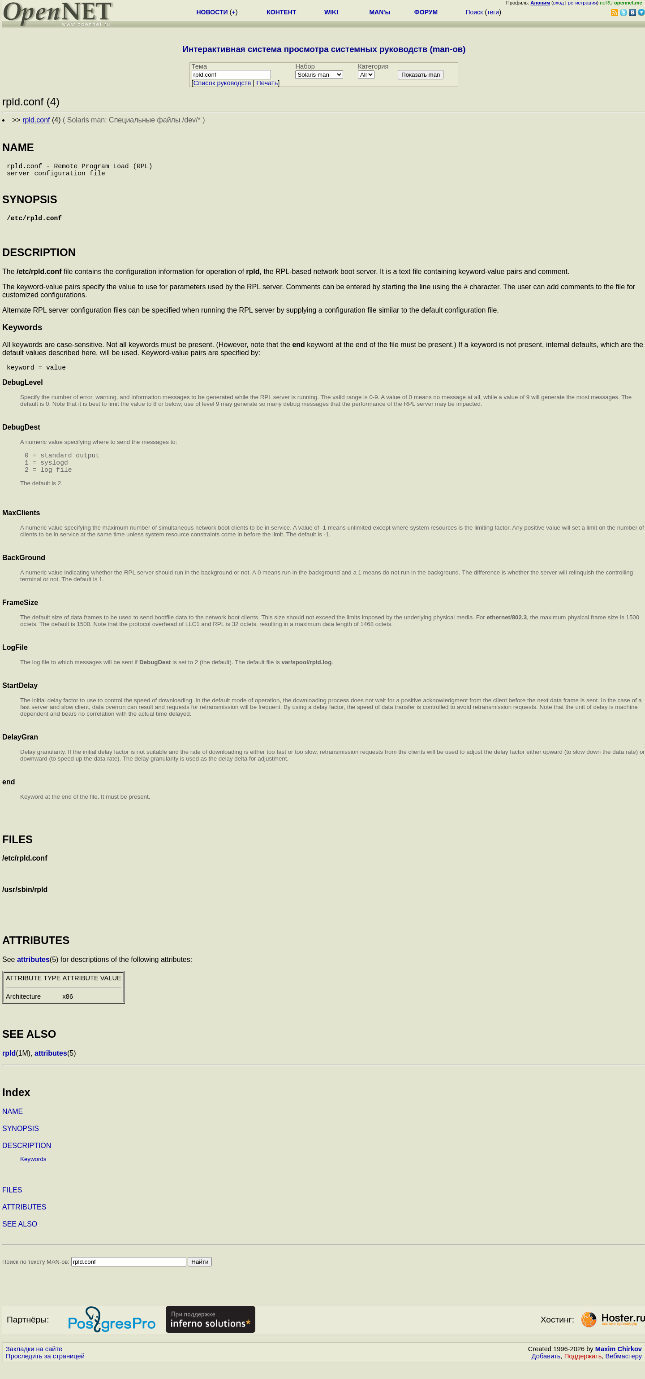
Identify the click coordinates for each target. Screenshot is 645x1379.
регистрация (582, 2)
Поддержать (583, 1370)
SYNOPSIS (20, 1143)
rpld (9, 1067)
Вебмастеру (624, 1370)
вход (558, 2)
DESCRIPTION (26, 1160)
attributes (33, 974)
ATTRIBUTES (24, 1221)
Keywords (33, 1173)
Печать (267, 83)
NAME (12, 1126)
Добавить (546, 1370)
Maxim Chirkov (618, 1363)
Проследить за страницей (45, 1370)
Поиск (474, 12)
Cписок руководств (222, 83)
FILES (12, 1204)
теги (493, 12)
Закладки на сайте (34, 1363)
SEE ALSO (19, 1238)
